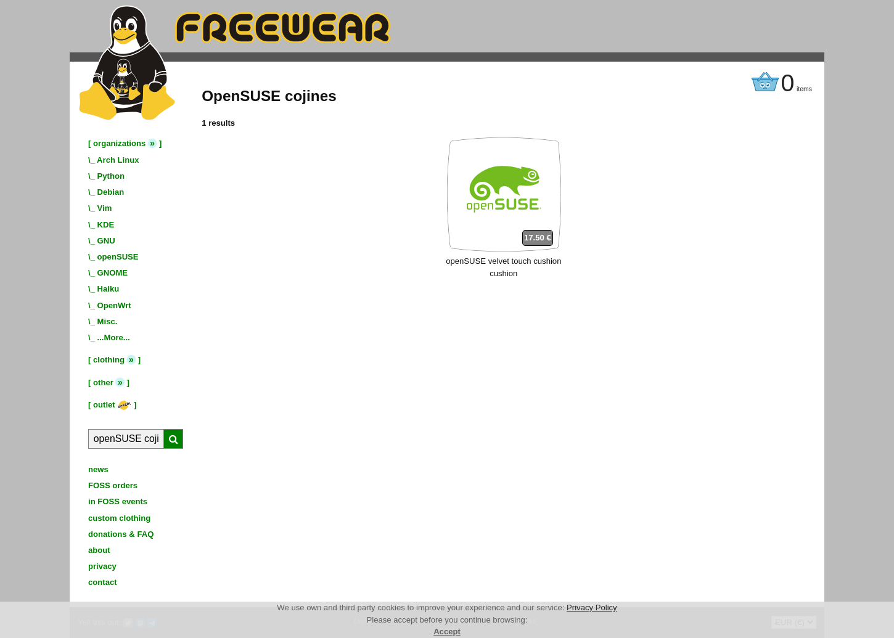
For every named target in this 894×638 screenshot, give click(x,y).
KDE (106, 224)
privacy (102, 566)
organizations (119, 143)
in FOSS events (117, 501)
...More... (113, 337)
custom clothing (119, 518)
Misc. (107, 321)
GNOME (112, 272)
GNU (106, 240)
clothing (109, 359)
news (98, 469)
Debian (111, 192)
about (99, 550)
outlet (112, 404)
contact (102, 582)
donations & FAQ (121, 534)
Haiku (108, 288)
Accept (447, 631)
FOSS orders (112, 485)
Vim (104, 208)
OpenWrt (114, 305)
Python (111, 176)
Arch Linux (118, 160)
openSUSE (118, 256)
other (103, 382)
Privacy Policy (592, 607)
